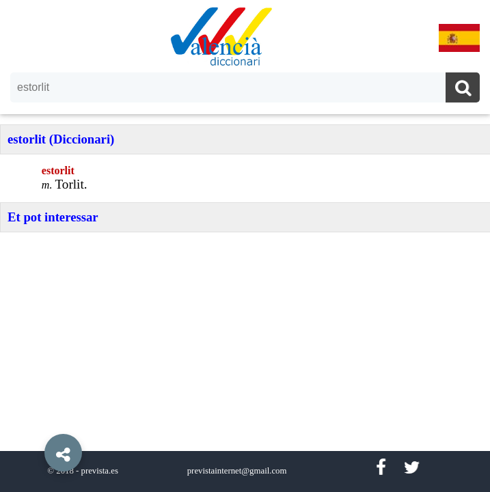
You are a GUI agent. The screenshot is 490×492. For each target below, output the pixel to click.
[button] (34, 421)
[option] (245, 246)
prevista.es (99, 471)
